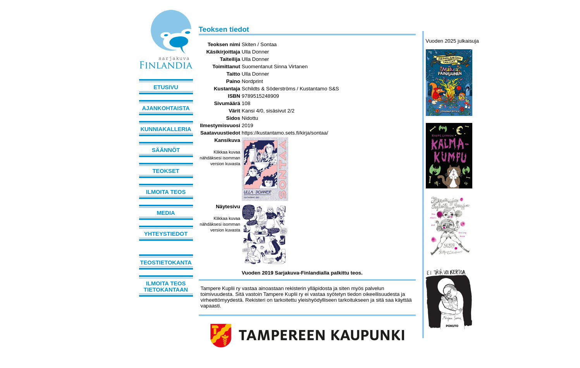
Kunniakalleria (165, 129)
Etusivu (165, 87)
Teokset (165, 171)
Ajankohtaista (165, 108)
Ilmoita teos (166, 192)
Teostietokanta (166, 262)
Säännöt (166, 150)
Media (166, 213)
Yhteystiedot (166, 234)
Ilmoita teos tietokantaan (166, 286)
